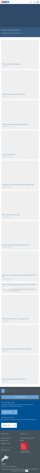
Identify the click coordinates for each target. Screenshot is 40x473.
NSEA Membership (6, 438)
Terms (2, 466)
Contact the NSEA (6, 450)
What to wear (5, 440)
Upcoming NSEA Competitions (28, 438)
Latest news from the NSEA (8, 447)
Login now (7, 425)
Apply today (7, 412)
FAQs (23, 440)
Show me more (20, 397)
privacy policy (21, 471)
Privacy (6, 466)
